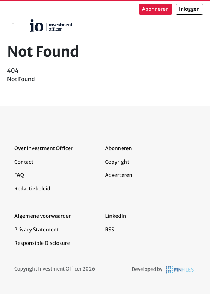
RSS (109, 229)
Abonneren (155, 9)
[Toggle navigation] (13, 25)
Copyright (117, 162)
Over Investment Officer (43, 148)
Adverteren (119, 175)
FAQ (19, 175)
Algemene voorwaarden (43, 216)
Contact (23, 162)
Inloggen (189, 9)
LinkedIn (115, 216)
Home (27, 21)
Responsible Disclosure (42, 243)
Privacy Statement (36, 229)
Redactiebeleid (32, 188)
